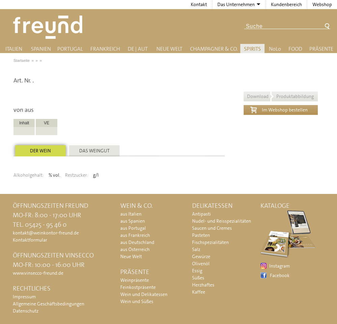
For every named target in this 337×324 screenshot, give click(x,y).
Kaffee (198, 292)
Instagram (279, 266)
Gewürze (201, 256)
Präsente (321, 48)
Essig (197, 271)
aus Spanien (132, 221)
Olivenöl (201, 263)
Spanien (41, 48)
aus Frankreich (135, 235)
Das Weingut (94, 151)
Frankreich (105, 48)
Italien (13, 48)
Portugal (70, 48)
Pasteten (201, 235)
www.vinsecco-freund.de (38, 273)
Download (280, 96)
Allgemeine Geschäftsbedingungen (48, 304)
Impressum (24, 297)
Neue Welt (169, 48)
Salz (196, 249)
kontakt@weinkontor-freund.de (46, 233)
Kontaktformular (30, 240)
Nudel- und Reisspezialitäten (221, 221)
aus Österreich (135, 249)
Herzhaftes (203, 285)
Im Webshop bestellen (279, 109)
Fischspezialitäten (210, 242)
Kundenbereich (286, 4)
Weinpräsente (134, 280)
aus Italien (131, 214)
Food (295, 48)
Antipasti (201, 214)
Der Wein (40, 151)
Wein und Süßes (136, 301)
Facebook (279, 275)
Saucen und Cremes (212, 228)
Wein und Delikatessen (143, 294)
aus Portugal (133, 228)
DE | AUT (138, 48)
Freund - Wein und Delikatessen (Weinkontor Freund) (49, 27)
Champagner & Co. (214, 48)
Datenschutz (25, 311)
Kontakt (199, 4)
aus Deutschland (137, 242)
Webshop (322, 4)
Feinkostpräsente (138, 287)
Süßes (198, 278)
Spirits (252, 48)
